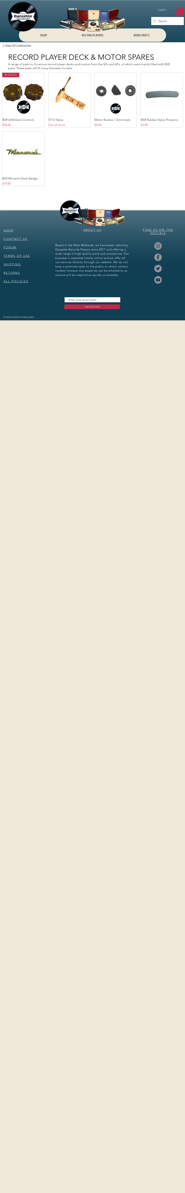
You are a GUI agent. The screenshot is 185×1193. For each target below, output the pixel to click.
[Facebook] (158, 257)
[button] (180, 10)
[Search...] (167, 21)
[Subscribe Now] (92, 306)
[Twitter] (158, 268)
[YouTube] (158, 280)
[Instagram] (158, 246)
